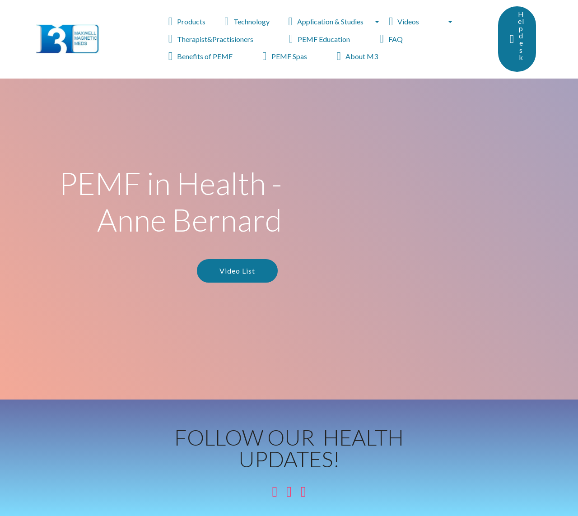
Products (191, 21)
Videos (418, 21)
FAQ (401, 39)
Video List (237, 270)
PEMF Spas (294, 56)
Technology (251, 21)
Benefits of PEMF (210, 56)
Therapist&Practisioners (224, 39)
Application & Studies (330, 21)
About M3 (366, 56)
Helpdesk (517, 39)
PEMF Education (329, 39)
